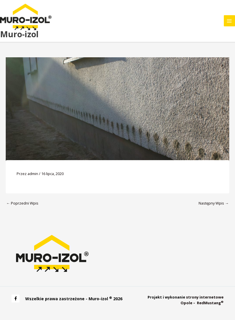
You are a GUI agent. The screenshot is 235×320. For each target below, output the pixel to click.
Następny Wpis (214, 203)
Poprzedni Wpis (22, 203)
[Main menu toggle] (229, 20)
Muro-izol (19, 34)
